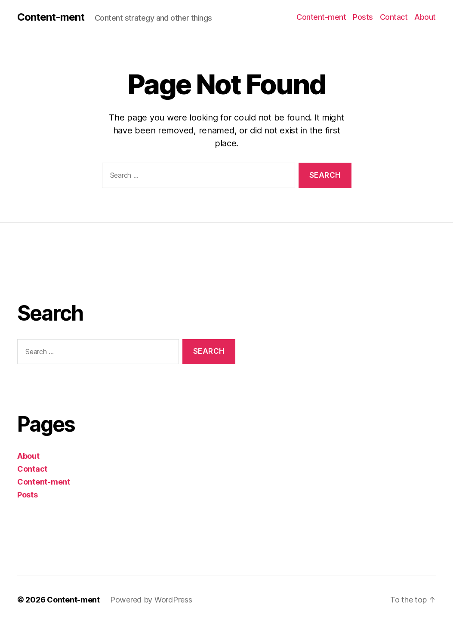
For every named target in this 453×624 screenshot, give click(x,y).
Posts (363, 17)
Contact (394, 17)
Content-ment (50, 17)
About (425, 17)
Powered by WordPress (151, 599)
